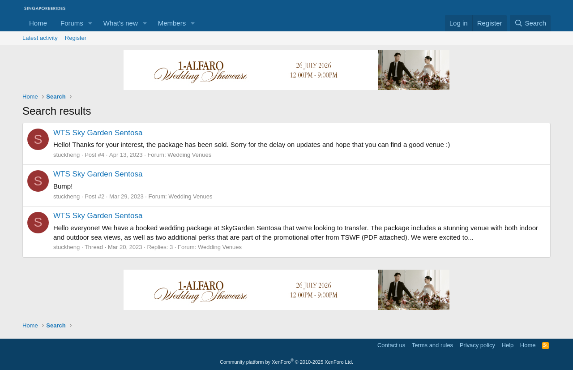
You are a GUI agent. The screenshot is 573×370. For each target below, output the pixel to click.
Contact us (391, 345)
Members (172, 23)
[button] (90, 23)
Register (75, 37)
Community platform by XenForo (286, 362)
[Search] (530, 23)
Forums (71, 23)
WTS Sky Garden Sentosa (97, 133)
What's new (120, 23)
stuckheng (66, 154)
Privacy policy (477, 345)
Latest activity (40, 37)
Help (508, 345)
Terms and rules (432, 345)
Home (38, 23)
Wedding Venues (189, 154)
